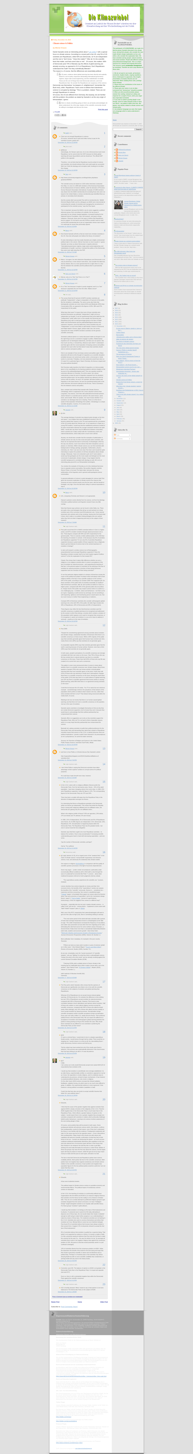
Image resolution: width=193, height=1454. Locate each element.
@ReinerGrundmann (124, 149)
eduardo (67, 410)
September (120, 403)
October (119, 400)
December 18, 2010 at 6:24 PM (67, 1053)
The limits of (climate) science (125, 341)
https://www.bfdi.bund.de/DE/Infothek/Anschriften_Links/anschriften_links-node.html (81, 1376)
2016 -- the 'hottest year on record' (125, 275)
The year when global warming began (127, 348)
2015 (116, 312)
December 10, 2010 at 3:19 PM (67, 226)
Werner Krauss (69, 256)
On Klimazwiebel (119, 231)
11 (104, 526)
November (120, 398)
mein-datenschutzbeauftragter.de (83, 1448)
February (119, 418)
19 (104, 1057)
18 (104, 1031)
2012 (116, 319)
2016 (116, 310)
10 (104, 492)
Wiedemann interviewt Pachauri (125, 369)
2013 (116, 317)
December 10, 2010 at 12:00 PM (67, 142)
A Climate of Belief (84, 967)
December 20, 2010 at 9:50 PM (67, 1260)
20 (104, 1099)
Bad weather (120, 335)
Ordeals (63, 894)
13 (104, 748)
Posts (116, 435)
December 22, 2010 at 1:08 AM (67, 1291)
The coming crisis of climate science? (126, 265)
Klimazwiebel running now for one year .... (128, 367)
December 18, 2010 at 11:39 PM (67, 1095)
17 (104, 981)
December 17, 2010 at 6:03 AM (67, 977)
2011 (116, 321)
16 (104, 852)
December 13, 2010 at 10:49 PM (67, 744)
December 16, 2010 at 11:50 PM (67, 848)
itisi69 (67, 133)
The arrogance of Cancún (124, 354)
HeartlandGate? (119, 219)
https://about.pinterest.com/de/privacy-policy (69, 1442)
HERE (82, 908)
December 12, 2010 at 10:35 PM (67, 488)
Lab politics (93, 52)
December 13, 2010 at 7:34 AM (67, 522)
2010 (116, 324)
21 (104, 1174)
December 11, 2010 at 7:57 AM (67, 252)
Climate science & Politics (63, 43)
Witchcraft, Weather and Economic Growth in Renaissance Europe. (81, 933)
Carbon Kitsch (120, 332)
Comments (118, 438)
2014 (116, 315)
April (118, 414)
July (118, 407)
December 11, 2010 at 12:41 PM (67, 279)
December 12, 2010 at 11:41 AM (67, 406)
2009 (116, 423)
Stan (66, 174)
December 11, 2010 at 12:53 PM (67, 290)
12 (104, 625)
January (119, 421)
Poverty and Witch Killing (93, 947)
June (118, 409)
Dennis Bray (122, 152)
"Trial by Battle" (75, 898)
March (119, 416)
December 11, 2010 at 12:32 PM (67, 269)
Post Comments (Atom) (69, 1307)
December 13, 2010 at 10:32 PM (67, 621)
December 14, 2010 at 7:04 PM (67, 760)
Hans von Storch (70, 273)
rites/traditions (80, 863)
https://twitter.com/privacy (63, 1417)
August (119, 405)
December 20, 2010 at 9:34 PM (67, 1170)
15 (104, 781)
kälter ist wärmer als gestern (124, 339)
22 (104, 1264)
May (118, 412)
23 (104, 1284)
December (120, 326)
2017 (116, 308)
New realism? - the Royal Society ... (127, 364)
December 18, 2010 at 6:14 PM (67, 1027)
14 (104, 764)
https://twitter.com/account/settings (66, 1421)
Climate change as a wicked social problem (127, 241)
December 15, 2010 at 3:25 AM (67, 777)
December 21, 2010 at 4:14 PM (67, 1280)
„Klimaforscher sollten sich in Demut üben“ (129, 337)
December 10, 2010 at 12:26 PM (67, 170)
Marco (67, 230)
